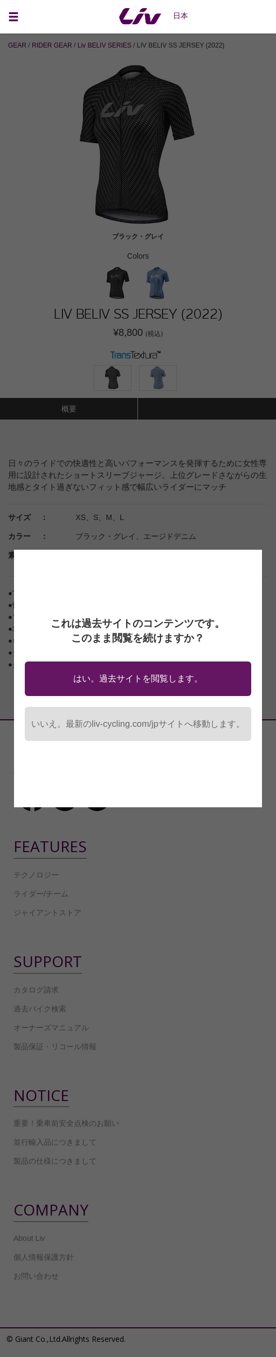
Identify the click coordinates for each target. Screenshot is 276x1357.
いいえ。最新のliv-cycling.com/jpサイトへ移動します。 (138, 723)
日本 (180, 15)
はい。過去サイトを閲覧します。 (138, 678)
